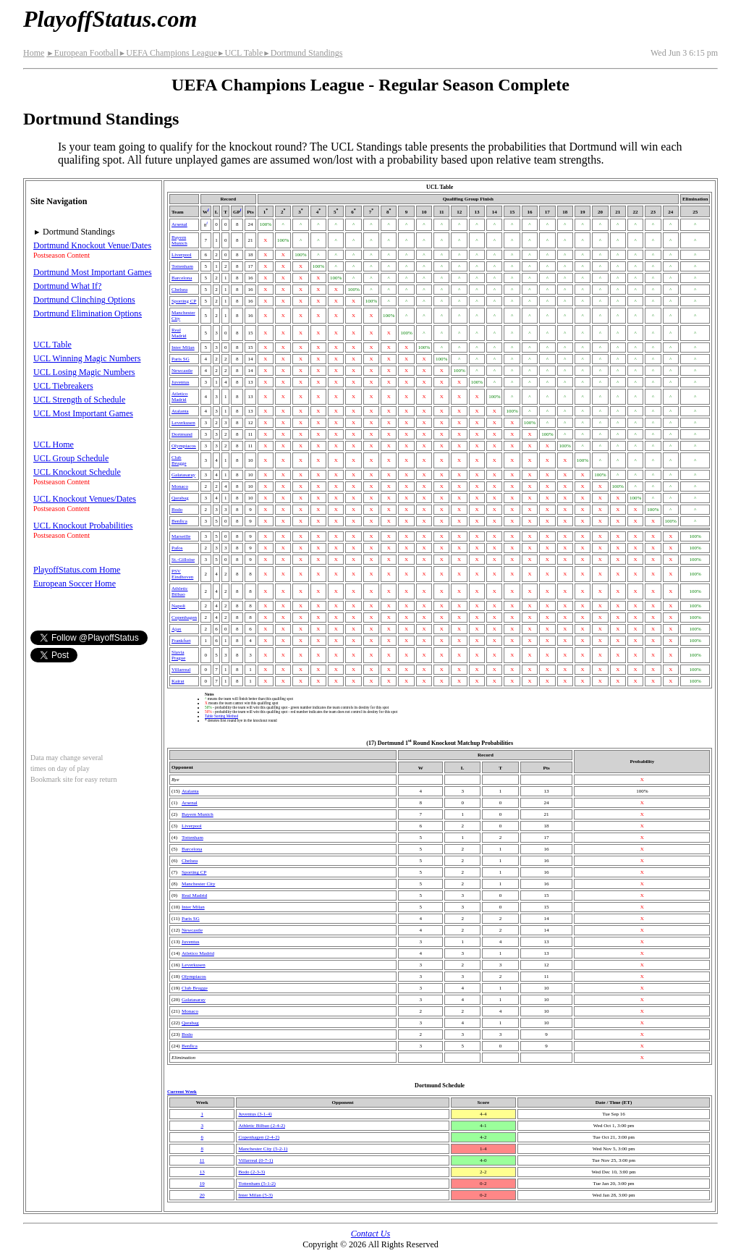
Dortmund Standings (302, 53)
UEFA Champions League (168, 53)
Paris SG (181, 359)
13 (202, 1172)
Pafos (177, 548)
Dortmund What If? (67, 286)
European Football (82, 53)
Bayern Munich (179, 240)
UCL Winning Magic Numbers (87, 358)
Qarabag (180, 498)
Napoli (178, 606)
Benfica (179, 521)
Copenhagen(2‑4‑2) (258, 1137)
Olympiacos (184, 446)
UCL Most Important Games (83, 413)
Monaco (180, 486)
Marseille (181, 536)
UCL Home (53, 444)
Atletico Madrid (180, 396)
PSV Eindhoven (182, 574)
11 (202, 1160)
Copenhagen (184, 617)
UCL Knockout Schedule (77, 472)
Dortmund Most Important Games (92, 272)
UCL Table (240, 53)
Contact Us (370, 1233)
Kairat (178, 681)
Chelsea (179, 289)
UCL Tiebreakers (63, 386)
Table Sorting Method (221, 716)
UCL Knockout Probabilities (83, 525)
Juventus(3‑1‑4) (254, 1114)
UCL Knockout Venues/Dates (84, 499)
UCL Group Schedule (71, 458)
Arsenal (179, 224)
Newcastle (182, 371)
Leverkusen (183, 423)
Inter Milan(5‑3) (255, 1195)
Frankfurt (181, 641)
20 (202, 1195)
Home (33, 53)
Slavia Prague (178, 655)
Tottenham (182, 266)
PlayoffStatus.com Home (76, 570)
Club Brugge (179, 460)
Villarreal (181, 670)
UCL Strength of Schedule (79, 400)
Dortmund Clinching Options (84, 300)
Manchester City (198, 884)
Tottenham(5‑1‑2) (256, 1184)
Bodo (177, 510)
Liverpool (182, 255)
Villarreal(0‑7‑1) (255, 1160)
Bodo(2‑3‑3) (251, 1172)
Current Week (182, 1091)
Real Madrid (179, 333)
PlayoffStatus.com (110, 19)
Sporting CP (184, 301)
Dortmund (182, 434)
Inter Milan (183, 347)
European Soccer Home (74, 583)
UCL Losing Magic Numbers (84, 372)
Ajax (177, 629)
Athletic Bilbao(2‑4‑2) (261, 1126)
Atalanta (180, 411)
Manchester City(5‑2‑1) (262, 1149)
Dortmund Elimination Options (87, 313)
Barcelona (182, 278)
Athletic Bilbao (180, 591)
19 (202, 1184)
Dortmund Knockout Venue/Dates (92, 245)
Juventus (181, 382)
